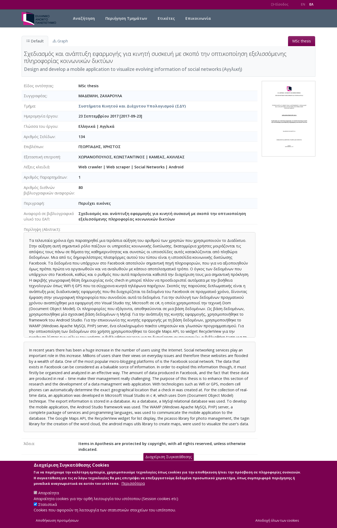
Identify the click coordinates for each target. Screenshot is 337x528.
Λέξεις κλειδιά (36, 166)
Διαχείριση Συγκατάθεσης (168, 462)
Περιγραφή (34, 203)
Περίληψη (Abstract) (42, 229)
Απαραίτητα (48, 498)
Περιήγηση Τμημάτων (126, 18)
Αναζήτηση (84, 18)
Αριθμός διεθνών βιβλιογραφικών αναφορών (49, 190)
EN (303, 4)
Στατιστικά (47, 509)
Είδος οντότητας (38, 85)
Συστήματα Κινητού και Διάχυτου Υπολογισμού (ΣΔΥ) (132, 106)
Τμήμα (29, 106)
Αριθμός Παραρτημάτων (45, 177)
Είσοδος (279, 4)
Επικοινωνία (198, 18)
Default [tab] (35, 40)
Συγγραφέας (35, 95)
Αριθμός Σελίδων (39, 136)
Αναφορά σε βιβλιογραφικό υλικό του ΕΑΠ (49, 216)
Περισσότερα (133, 489)
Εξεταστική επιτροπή (42, 156)
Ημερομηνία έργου (40, 116)
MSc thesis (301, 40)
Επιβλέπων (33, 146)
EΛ (311, 4)
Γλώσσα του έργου (40, 126)
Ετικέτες (166, 18)
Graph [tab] (60, 40)
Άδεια (29, 443)
